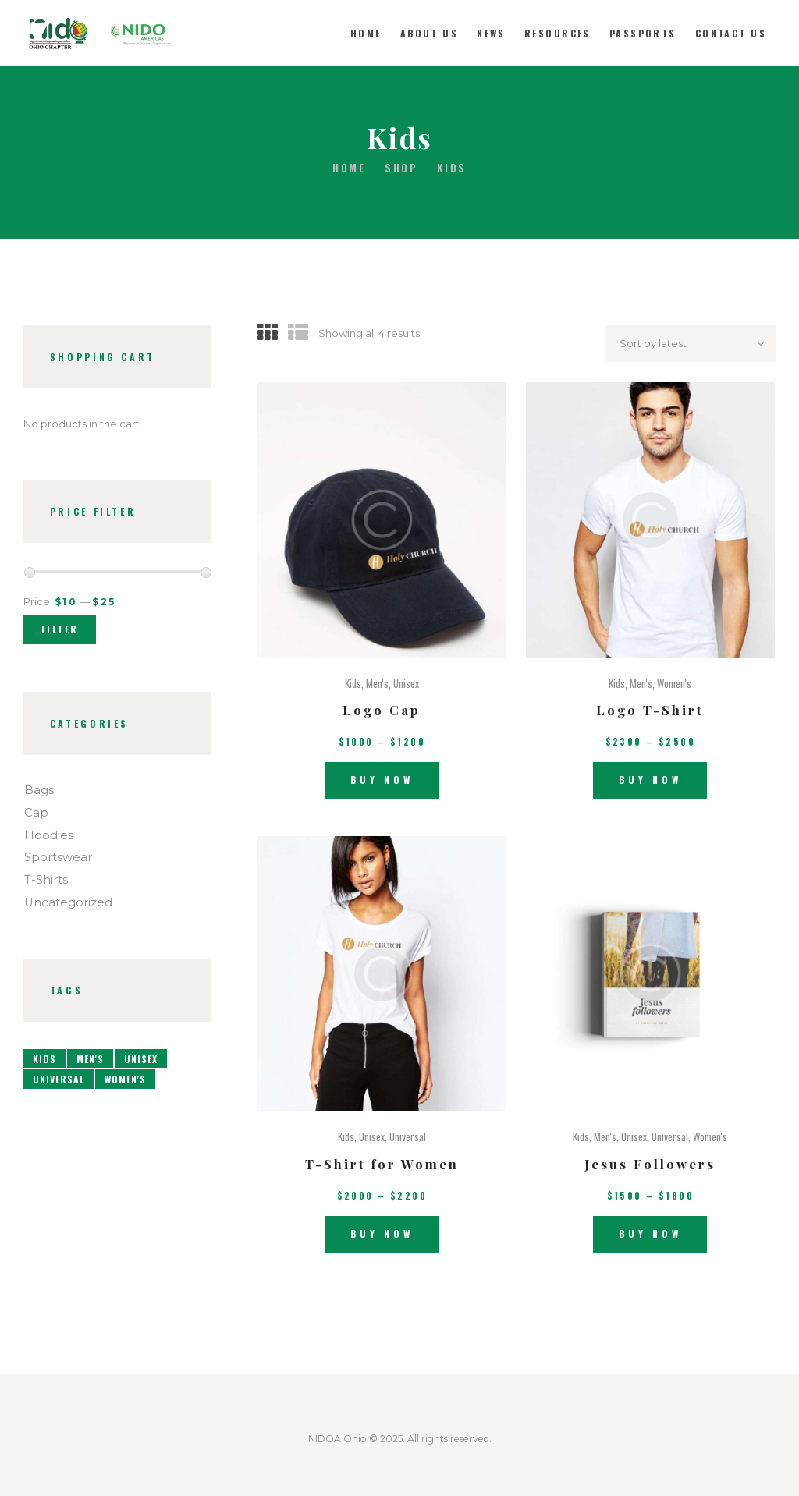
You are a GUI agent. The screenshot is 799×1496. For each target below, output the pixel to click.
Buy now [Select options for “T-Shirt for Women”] (382, 1233)
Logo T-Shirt (650, 709)
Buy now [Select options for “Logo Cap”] (382, 779)
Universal (407, 1136)
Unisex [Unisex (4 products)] (141, 1058)
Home (348, 168)
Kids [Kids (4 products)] (44, 1058)
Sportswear (58, 857)
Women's (674, 683)
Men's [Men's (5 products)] (90, 1058)
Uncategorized (68, 902)
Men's (377, 683)
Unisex (406, 683)
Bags (39, 790)
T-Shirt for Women (382, 1163)
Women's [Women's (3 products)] (125, 1079)
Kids (353, 683)
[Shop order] (690, 343)
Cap (36, 813)
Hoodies (48, 835)
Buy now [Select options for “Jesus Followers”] (650, 1233)
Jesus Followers (650, 1163)
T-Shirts (46, 880)
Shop (401, 167)
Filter (60, 629)
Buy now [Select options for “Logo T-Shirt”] (650, 779)
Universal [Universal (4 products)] (58, 1079)
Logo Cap (382, 709)
